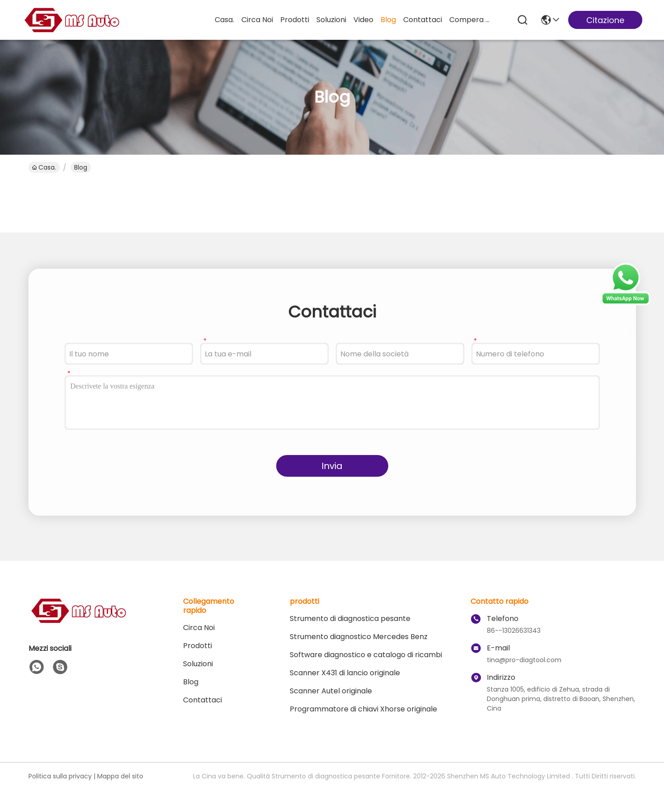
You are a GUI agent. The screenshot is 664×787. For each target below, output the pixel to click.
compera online (471, 19)
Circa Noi (257, 19)
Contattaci (422, 19)
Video (363, 19)
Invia (332, 466)
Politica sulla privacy (60, 776)
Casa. (224, 19)
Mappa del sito (120, 776)
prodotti (294, 19)
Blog (388, 19)
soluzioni (331, 19)
